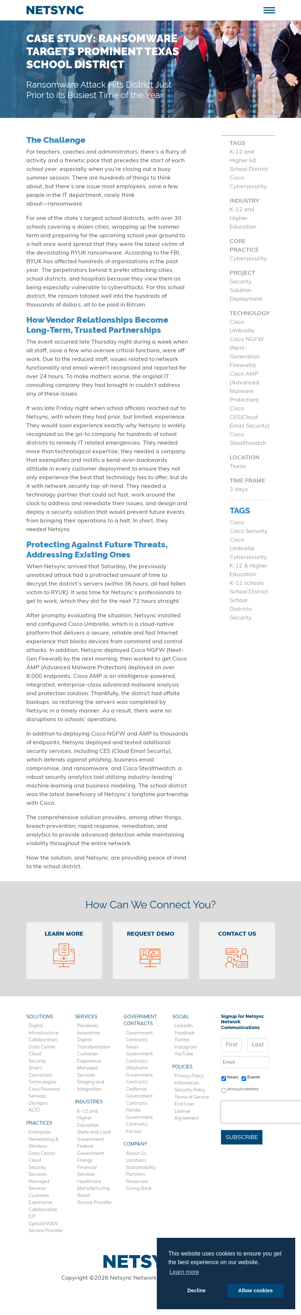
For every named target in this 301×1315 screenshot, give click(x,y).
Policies (182, 1067)
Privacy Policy (189, 1076)
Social (180, 1017)
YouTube (183, 1054)
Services (37, 1174)
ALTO (34, 1110)
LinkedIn (183, 1026)
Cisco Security (248, 531)
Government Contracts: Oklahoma (139, 1061)
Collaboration (43, 1040)
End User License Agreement (186, 1111)
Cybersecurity (248, 557)
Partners (135, 1174)
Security (241, 618)
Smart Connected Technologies (42, 1075)
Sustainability (141, 1167)
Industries (89, 1102)
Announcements (243, 1089)
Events (253, 1077)
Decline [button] (196, 1290)
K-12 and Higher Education (88, 1118)
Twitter (182, 1040)
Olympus (38, 1103)
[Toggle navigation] (272, 9)
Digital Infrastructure (43, 1030)
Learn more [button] (184, 1272)
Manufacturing (93, 1188)
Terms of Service (191, 1097)
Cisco (237, 523)
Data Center (42, 1047)
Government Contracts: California (139, 1082)
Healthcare (89, 1181)
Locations (136, 1160)
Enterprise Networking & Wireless (43, 1139)
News (232, 1077)
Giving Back (139, 1188)
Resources (137, 1181)
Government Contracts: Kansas (139, 1124)
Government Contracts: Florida (139, 1103)
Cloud (34, 1054)
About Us (136, 1153)
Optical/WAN (43, 1224)
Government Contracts (140, 1021)
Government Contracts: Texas (139, 1040)
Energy (85, 1160)
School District (249, 592)
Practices (39, 1123)
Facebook (184, 1033)
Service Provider (45, 1230)
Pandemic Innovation (88, 1030)
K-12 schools (247, 583)
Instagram (185, 1047)
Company (135, 1144)
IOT (32, 1216)
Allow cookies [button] (255, 1290)
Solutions (39, 1017)
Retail (83, 1195)
